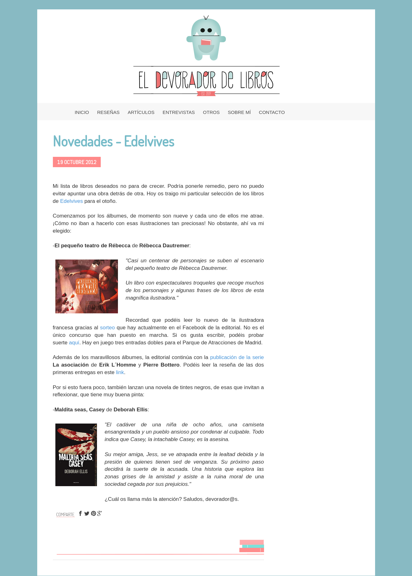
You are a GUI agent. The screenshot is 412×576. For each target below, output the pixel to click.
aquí (74, 343)
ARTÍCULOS (141, 112)
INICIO (82, 112)
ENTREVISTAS (179, 112)
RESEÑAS (108, 112)
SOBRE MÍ (239, 112)
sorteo (107, 328)
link (120, 372)
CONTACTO (272, 112)
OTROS (211, 112)
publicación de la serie (237, 357)
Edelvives (71, 201)
